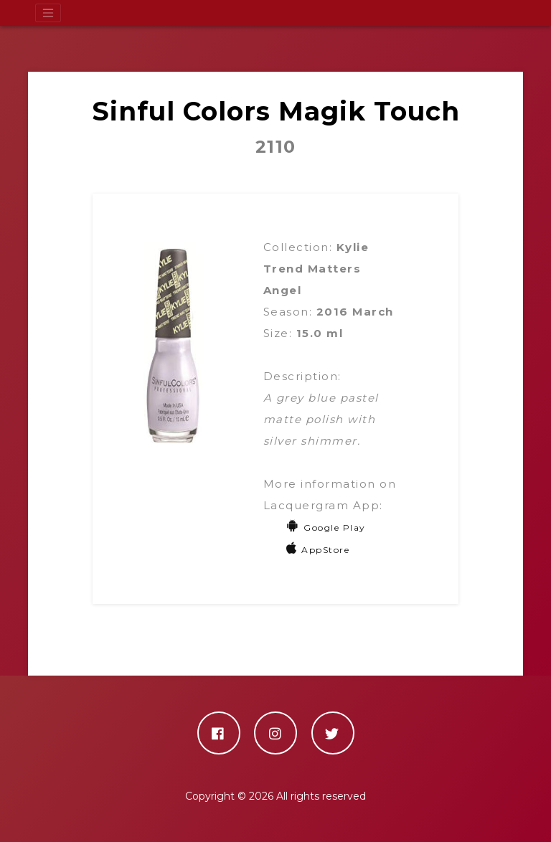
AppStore (318, 549)
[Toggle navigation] (48, 13)
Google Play (326, 527)
